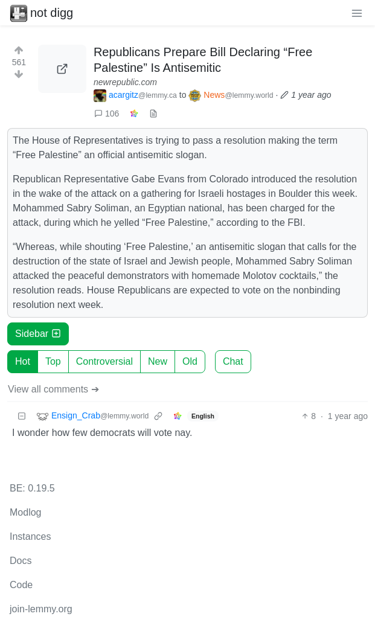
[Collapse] (21, 416)
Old (189, 361)
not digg (41, 12)
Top (53, 361)
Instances (30, 536)
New (157, 361)
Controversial (104, 361)
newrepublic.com (125, 82)
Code (21, 585)
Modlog (25, 512)
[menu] (356, 13)
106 (106, 113)
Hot (22, 361)
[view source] (153, 114)
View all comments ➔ (53, 389)
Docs (20, 561)
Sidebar (38, 333)
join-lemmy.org (41, 609)
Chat (233, 361)
